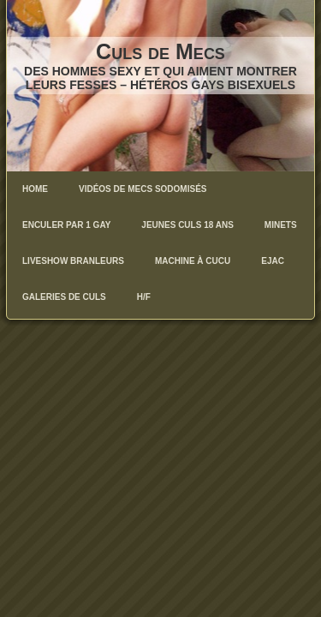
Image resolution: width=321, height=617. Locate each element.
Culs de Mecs (160, 51)
